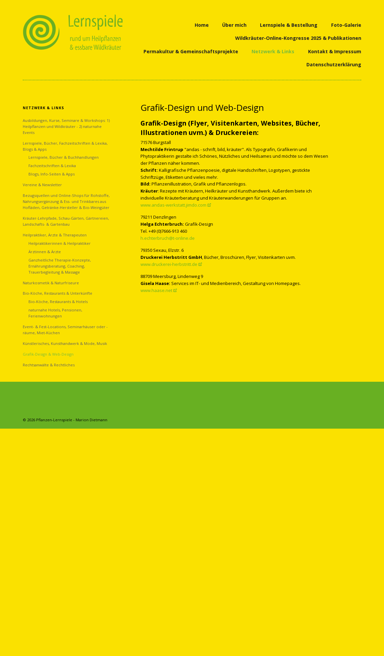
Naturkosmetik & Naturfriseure (51, 282)
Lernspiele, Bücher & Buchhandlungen (63, 157)
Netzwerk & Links (273, 51)
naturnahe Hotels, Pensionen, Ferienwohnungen (55, 312)
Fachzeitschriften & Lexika (52, 165)
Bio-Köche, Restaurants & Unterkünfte (57, 293)
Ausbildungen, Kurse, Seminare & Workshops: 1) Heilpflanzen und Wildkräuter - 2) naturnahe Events (66, 126)
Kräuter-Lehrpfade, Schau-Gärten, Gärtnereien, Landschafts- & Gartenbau (66, 221)
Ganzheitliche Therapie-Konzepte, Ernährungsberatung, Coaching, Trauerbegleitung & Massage (59, 266)
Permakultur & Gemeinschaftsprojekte (190, 51)
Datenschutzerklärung (333, 64)
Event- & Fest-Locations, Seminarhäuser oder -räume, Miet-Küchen (65, 329)
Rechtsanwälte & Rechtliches (49, 364)
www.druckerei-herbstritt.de (168, 264)
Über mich (234, 25)
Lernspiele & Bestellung (288, 25)
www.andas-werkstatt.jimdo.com (173, 205)
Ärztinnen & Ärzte (44, 251)
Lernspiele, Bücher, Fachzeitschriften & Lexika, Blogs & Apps (65, 146)
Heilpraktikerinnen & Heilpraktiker (59, 243)
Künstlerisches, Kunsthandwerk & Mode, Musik (65, 343)
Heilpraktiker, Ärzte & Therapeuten (55, 234)
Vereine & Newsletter (42, 184)
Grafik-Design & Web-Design (48, 354)
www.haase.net (156, 290)
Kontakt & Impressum (334, 51)
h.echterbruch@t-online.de (167, 238)
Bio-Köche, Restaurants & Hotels (58, 301)
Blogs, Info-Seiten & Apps (51, 173)
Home (202, 25)
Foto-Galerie (346, 25)
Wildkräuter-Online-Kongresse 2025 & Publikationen (298, 38)
